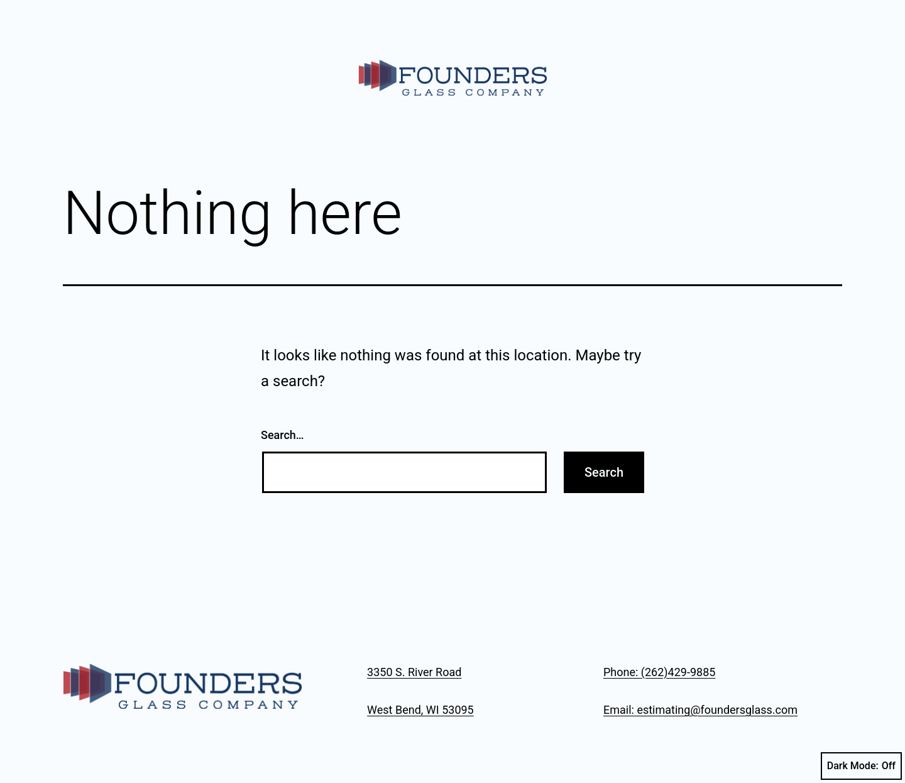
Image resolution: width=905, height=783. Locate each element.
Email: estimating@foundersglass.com (700, 709)
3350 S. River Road (414, 672)
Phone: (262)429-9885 (659, 672)
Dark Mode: (861, 766)
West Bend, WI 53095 (420, 709)
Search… (282, 434)
